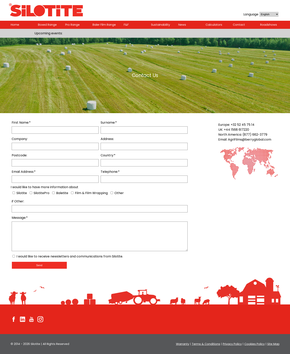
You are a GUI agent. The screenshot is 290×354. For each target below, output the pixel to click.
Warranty (184, 344)
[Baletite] (53, 193)
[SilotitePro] (31, 193)
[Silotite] (13, 193)
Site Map (273, 344)
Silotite (19, 193)
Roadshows (268, 25)
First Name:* (21, 122)
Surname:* (109, 122)
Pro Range (72, 25)
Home (15, 25)
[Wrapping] (72, 193)
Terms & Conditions (207, 344)
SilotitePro (39, 193)
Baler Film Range (104, 25)
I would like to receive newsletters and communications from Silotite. (68, 256)
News (182, 25)
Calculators (214, 25)
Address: (107, 139)
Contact (238, 25)
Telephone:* (110, 171)
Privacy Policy (232, 344)
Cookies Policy (255, 344)
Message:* (20, 217)
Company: (20, 139)
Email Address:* (24, 171)
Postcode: (19, 155)
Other (117, 193)
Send (39, 265)
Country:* (108, 155)
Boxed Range (47, 25)
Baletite (60, 193)
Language (250, 14)
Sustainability (160, 25)
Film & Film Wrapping (89, 193)
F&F (126, 25)
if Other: (18, 201)
